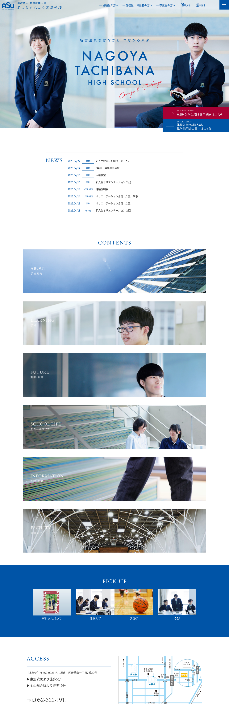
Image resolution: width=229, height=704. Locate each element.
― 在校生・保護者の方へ (137, 5)
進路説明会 (102, 189)
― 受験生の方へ (109, 5)
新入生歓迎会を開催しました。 (113, 161)
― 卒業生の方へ (165, 5)
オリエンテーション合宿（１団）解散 (117, 196)
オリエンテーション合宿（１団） (114, 203)
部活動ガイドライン (67, 663)
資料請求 (206, 5)
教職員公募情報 (194, 663)
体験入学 (188, 5)
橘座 (130, 663)
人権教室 (101, 175)
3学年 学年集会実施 (107, 168)
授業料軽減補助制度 (162, 663)
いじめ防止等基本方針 (35, 663)
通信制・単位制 (98, 663)
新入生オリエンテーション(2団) (113, 182)
